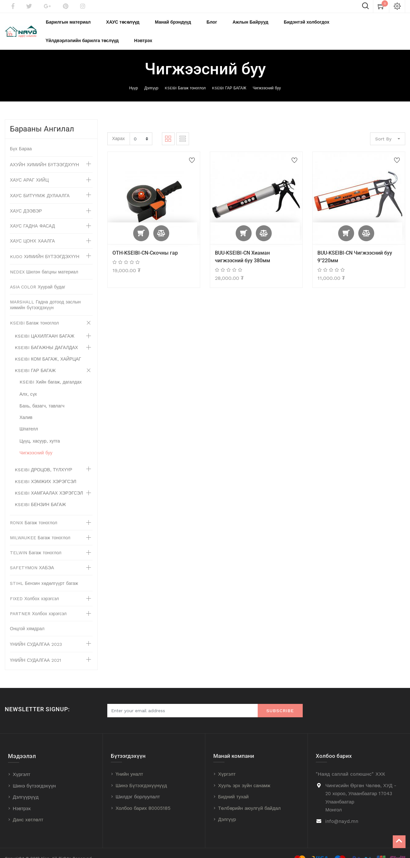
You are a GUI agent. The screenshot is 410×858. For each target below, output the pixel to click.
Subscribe (280, 699)
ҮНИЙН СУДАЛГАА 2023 (36, 633)
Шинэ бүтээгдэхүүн (34, 775)
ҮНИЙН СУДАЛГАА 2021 (35, 649)
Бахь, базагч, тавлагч (42, 394)
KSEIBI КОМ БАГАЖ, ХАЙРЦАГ (48, 347)
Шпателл (28, 417)
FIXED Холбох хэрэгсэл (34, 587)
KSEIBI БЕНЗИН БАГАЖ (40, 493)
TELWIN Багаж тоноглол (35, 541)
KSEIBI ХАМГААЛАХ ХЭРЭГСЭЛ (49, 481)
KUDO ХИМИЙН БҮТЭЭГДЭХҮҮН (44, 245)
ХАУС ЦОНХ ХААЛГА (32, 229)
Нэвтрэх (22, 797)
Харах (118, 127)
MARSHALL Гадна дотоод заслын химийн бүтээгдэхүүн (45, 293)
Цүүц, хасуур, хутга (39, 429)
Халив (26, 406)
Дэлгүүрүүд (26, 786)
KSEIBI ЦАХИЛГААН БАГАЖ (44, 324)
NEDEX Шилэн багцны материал (44, 260)
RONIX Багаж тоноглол (33, 511)
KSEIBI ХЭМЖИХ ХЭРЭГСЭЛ (45, 470)
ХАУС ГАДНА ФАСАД (32, 214)
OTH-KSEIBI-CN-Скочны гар (145, 242)
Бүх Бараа (21, 137)
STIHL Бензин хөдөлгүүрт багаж (44, 572)
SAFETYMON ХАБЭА (32, 556)
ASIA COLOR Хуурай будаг (37, 275)
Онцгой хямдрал (27, 617)
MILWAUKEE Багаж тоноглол (40, 526)
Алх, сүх (28, 382)
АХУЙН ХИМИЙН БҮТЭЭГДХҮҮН (44, 153)
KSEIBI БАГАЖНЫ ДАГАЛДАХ (46, 336)
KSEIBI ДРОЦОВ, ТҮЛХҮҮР (43, 458)
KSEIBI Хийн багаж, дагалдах (50, 370)
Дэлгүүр (151, 77)
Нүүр (133, 77)
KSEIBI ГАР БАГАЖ (229, 77)
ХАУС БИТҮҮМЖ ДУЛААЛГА (40, 184)
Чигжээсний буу (267, 77)
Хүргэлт (21, 763)
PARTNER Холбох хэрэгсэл (38, 602)
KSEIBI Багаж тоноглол (185, 77)
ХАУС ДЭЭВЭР (26, 199)
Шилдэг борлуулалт (138, 785)
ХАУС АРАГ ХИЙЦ (29, 168)
